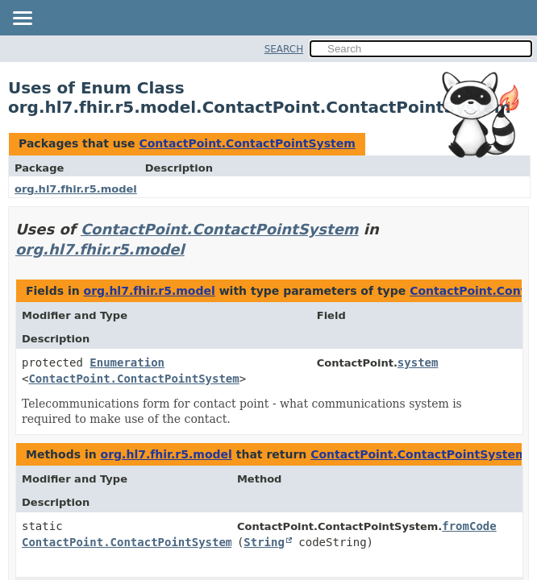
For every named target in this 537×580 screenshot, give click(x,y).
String (264, 542)
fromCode (469, 526)
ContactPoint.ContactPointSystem (247, 143)
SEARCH (284, 49)
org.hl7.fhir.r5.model (76, 189)
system (418, 362)
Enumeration (127, 362)
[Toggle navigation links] (21, 19)
